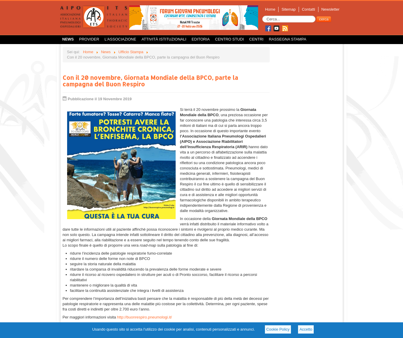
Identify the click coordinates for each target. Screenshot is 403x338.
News (68, 39)
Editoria (201, 39)
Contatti (308, 9)
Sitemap (288, 9)
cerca (323, 19)
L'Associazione (120, 39)
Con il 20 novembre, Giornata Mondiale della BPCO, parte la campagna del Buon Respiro (150, 81)
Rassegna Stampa (287, 39)
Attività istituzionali (164, 39)
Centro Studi (229, 39)
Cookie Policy (278, 329)
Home (270, 9)
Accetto (306, 329)
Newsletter (330, 9)
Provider (89, 39)
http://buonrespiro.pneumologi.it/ (144, 317)
